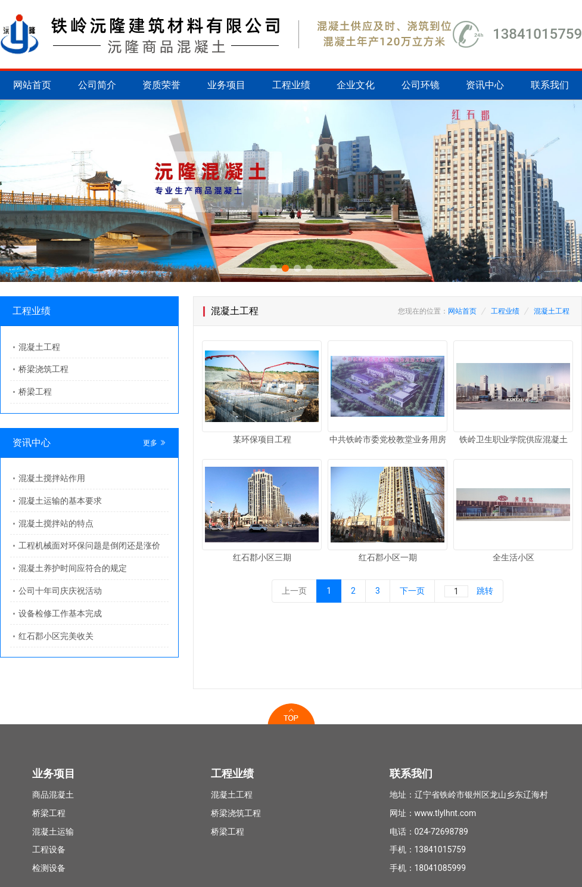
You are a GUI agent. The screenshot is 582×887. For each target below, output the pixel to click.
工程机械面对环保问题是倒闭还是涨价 (89, 545)
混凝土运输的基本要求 (60, 500)
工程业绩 (291, 85)
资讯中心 (485, 85)
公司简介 (97, 85)
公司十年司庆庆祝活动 (60, 591)
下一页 (412, 591)
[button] (273, 268)
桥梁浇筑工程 (43, 369)
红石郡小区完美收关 (56, 636)
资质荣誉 (161, 85)
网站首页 (32, 85)
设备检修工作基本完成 (60, 613)
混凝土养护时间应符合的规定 (72, 568)
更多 (154, 443)
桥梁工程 (35, 391)
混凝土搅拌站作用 (51, 478)
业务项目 (226, 85)
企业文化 (356, 85)
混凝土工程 (39, 347)
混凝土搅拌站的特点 (56, 523)
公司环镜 (421, 85)
